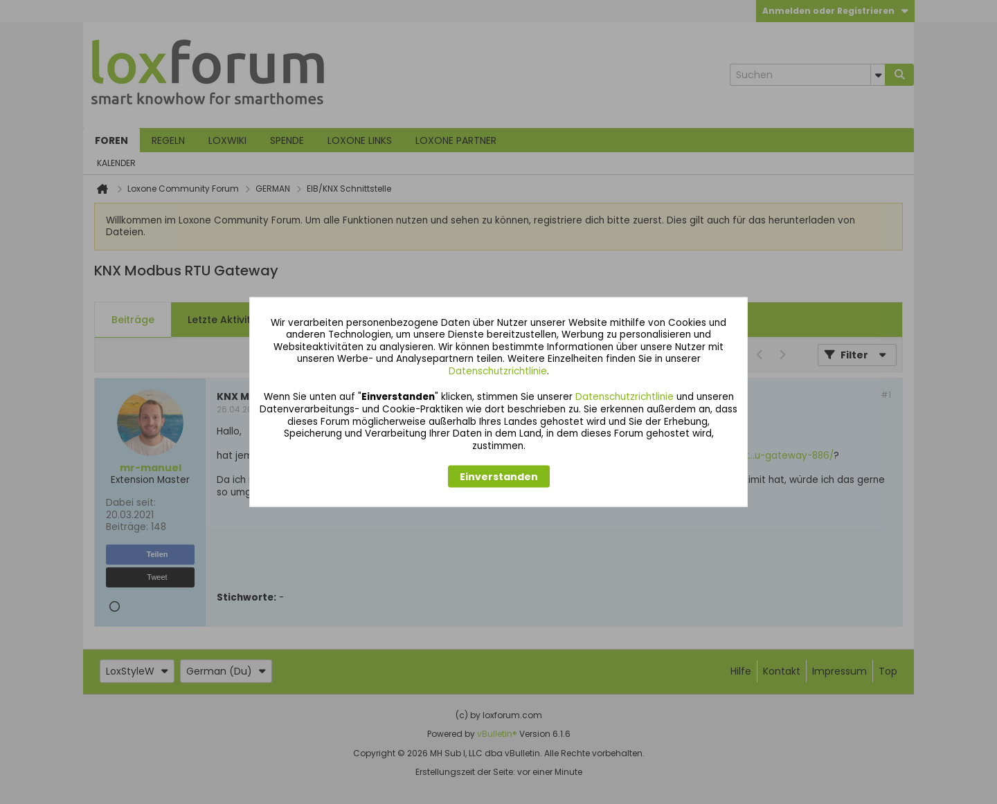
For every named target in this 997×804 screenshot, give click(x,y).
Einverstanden (499, 477)
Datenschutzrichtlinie (498, 370)
